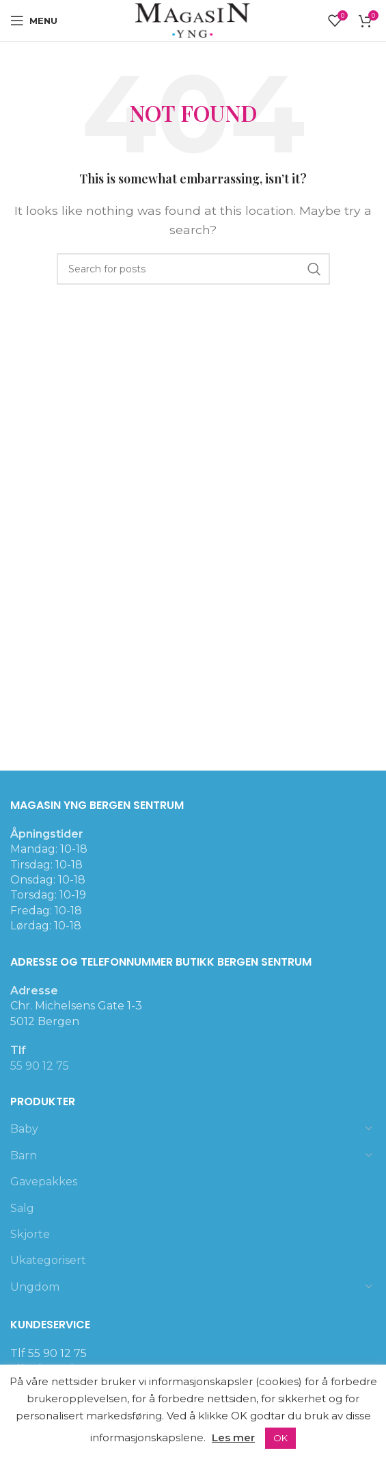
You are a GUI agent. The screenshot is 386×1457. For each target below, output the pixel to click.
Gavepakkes (43, 1181)
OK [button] (280, 1437)
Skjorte (30, 1234)
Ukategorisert (48, 1260)
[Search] (193, 269)
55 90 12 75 (39, 1065)
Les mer (233, 1437)
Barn (23, 1155)
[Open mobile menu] (33, 20)
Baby (24, 1128)
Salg (22, 1208)
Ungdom (34, 1286)
